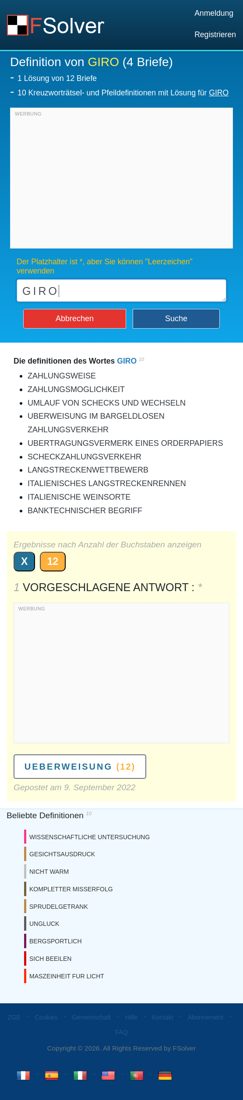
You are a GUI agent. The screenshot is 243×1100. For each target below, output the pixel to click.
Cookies (46, 1017)
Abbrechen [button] (75, 318)
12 (53, 561)
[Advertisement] (121, 180)
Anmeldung (213, 13)
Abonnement (206, 1017)
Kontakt (162, 1017)
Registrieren (215, 34)
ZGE (14, 1017)
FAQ (121, 1032)
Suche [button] (176, 318)
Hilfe (131, 1017)
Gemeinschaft (91, 1017)
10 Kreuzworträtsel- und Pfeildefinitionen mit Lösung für (123, 92)
